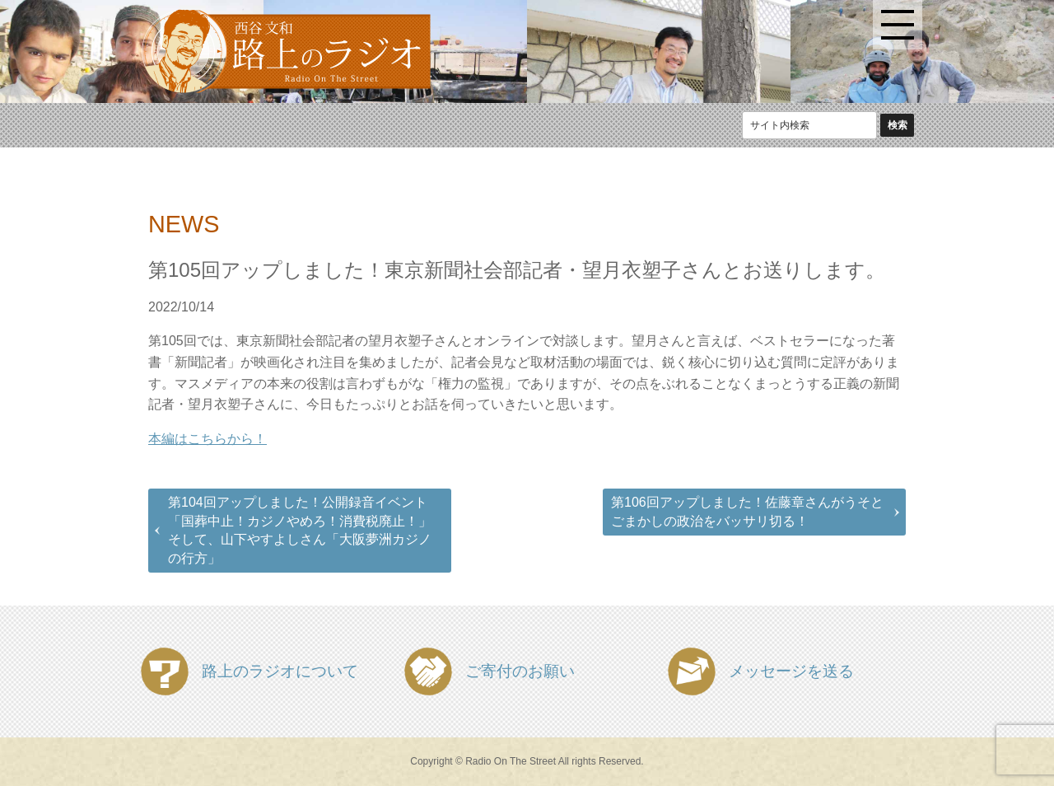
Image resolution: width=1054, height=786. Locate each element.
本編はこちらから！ (207, 439)
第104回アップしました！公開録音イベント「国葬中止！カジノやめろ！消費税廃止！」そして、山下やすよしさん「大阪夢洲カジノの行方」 (299, 529)
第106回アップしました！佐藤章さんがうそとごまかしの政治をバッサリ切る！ (747, 511)
